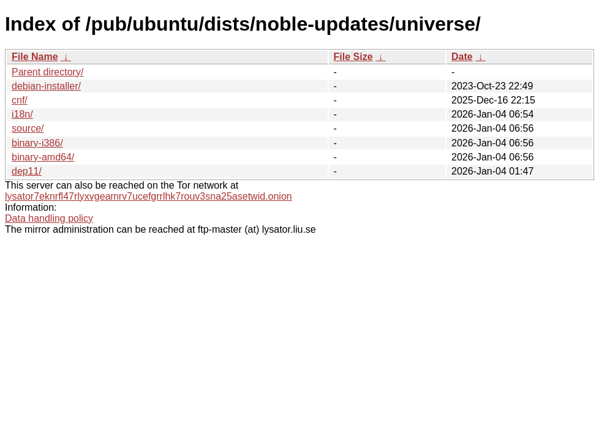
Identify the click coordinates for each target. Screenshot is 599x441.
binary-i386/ (37, 143)
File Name (35, 56)
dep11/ (27, 171)
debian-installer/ (46, 86)
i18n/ (22, 114)
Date (462, 56)
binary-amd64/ (43, 157)
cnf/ (20, 100)
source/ (27, 128)
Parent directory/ (47, 72)
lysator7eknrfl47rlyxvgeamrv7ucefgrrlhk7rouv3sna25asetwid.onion (148, 196)
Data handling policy (49, 218)
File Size (353, 56)
